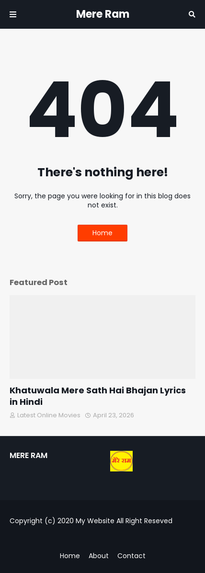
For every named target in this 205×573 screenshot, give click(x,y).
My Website (95, 521)
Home (102, 233)
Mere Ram (102, 14)
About (99, 556)
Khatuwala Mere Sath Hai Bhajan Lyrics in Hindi (98, 396)
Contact (131, 556)
